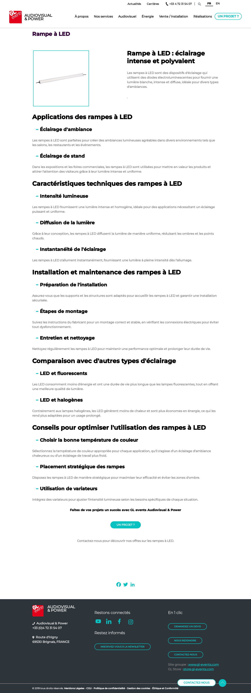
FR (209, 3)
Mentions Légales (74, 688)
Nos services (103, 16)
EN (218, 3)
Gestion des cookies (138, 688)
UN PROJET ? (126, 524)
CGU (89, 688)
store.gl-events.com (198, 669)
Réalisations (202, 16)
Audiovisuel (127, 16)
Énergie (148, 16)
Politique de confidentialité (109, 688)
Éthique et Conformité (165, 688)
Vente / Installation (173, 16)
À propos (81, 16)
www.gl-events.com (203, 664)
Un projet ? (228, 16)
